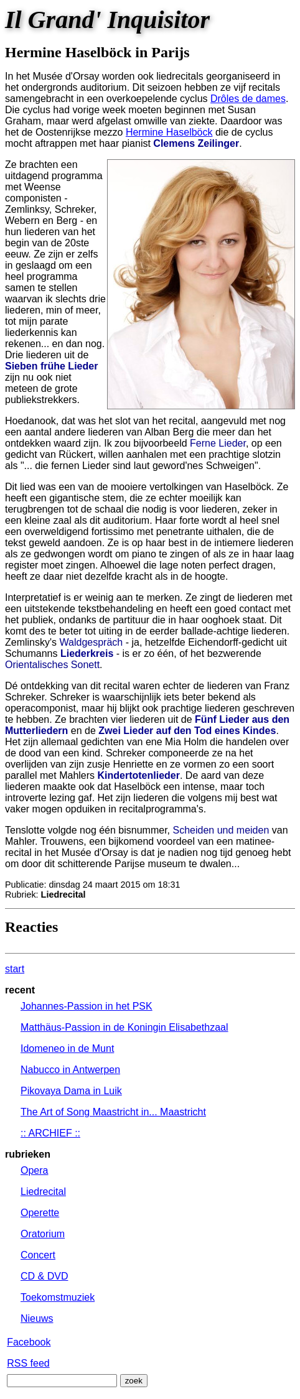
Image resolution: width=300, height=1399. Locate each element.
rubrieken (27, 1154)
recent (20, 990)
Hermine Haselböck (169, 132)
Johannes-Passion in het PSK (86, 1006)
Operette (40, 1212)
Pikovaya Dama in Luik (71, 1090)
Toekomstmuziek (58, 1297)
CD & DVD (44, 1276)
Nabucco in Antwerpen (70, 1069)
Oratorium (43, 1234)
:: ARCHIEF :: (50, 1133)
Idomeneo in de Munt (67, 1048)
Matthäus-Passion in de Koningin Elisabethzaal (124, 1027)
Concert (38, 1255)
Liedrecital (43, 1191)
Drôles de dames (248, 98)
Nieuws (37, 1318)
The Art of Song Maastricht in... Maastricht (113, 1112)
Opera (34, 1170)
